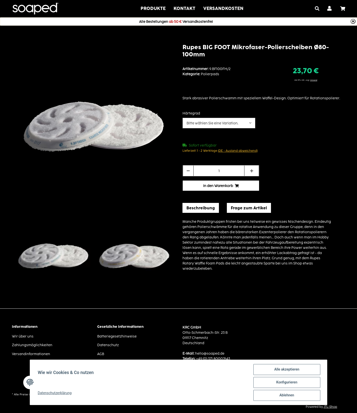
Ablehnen (286, 395)
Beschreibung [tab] (200, 208)
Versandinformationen (31, 353)
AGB (100, 353)
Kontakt (184, 8)
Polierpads (210, 74)
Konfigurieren (286, 382)
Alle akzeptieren (286, 370)
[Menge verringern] (188, 170)
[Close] (353, 21)
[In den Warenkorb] (220, 185)
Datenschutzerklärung (55, 393)
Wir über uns (22, 336)
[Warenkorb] (344, 8)
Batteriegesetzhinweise (117, 336)
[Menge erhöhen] (251, 170)
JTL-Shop (330, 407)
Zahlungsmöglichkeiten (32, 344)
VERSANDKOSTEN (223, 8)
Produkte (153, 8)
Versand (313, 80)
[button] (329, 8)
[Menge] (218, 170)
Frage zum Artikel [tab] (249, 208)
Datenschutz (108, 344)
